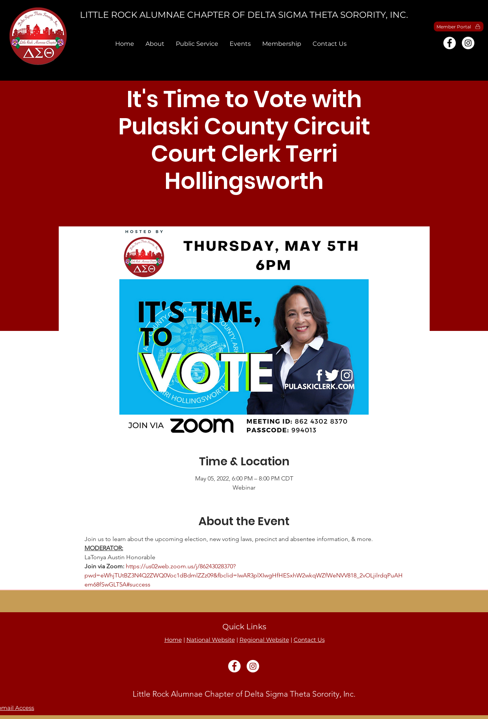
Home (173, 639)
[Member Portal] (458, 26)
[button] (155, 43)
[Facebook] (449, 43)
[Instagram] (468, 43)
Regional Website (264, 639)
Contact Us (309, 639)
